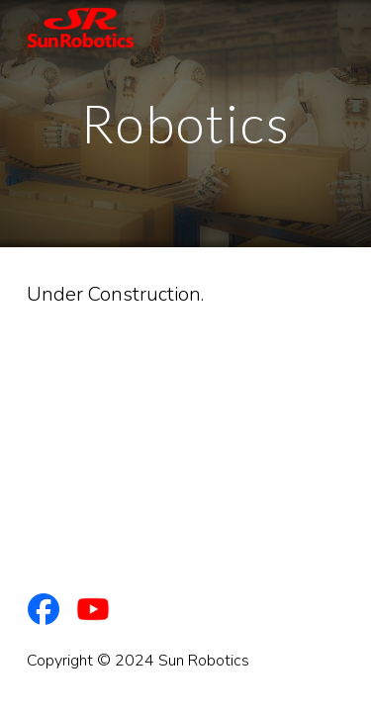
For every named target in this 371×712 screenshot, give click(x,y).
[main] (186, 123)
